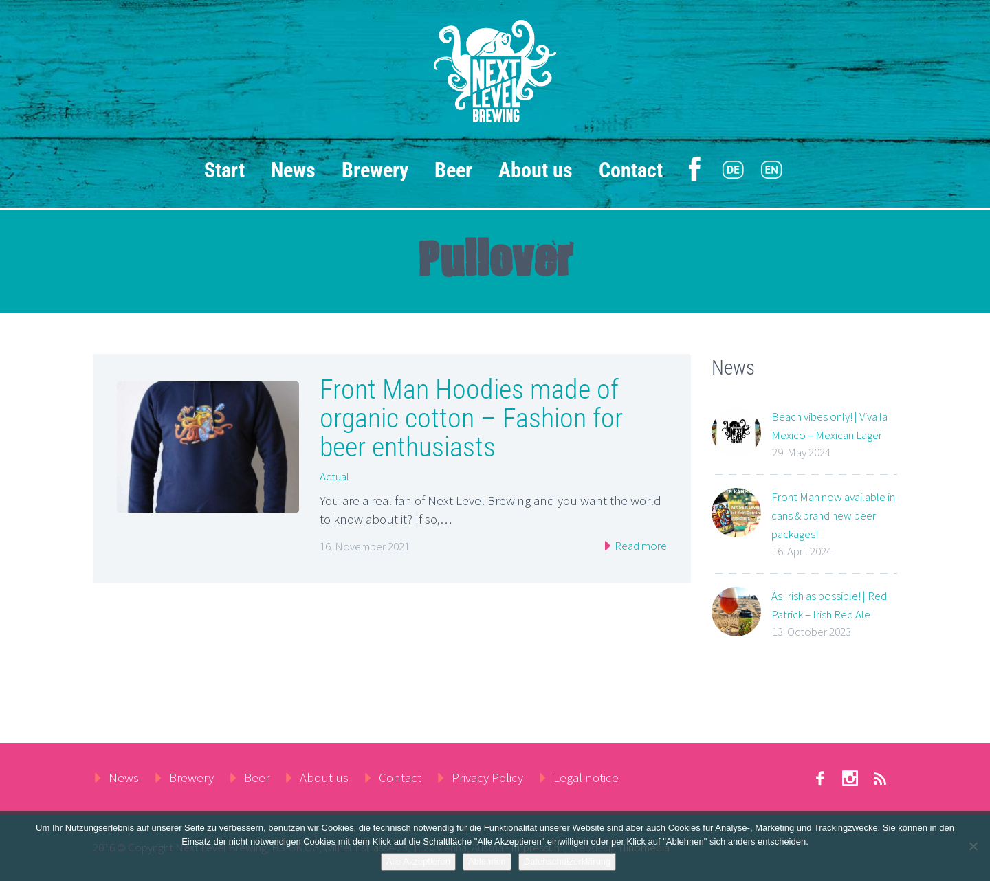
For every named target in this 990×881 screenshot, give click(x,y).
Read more (640, 545)
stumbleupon (849, 778)
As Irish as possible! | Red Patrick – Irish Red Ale (829, 605)
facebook (819, 778)
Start (224, 170)
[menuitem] (733, 170)
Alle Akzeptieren (418, 861)
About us (535, 170)
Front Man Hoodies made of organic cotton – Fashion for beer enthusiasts (471, 418)
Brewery (375, 170)
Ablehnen (487, 861)
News (293, 170)
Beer (453, 170)
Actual (334, 476)
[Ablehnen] (973, 846)
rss (880, 778)
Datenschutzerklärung (567, 861)
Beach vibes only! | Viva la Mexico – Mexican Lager (829, 426)
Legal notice (586, 777)
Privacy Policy (487, 777)
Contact (631, 170)
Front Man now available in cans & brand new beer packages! (833, 515)
